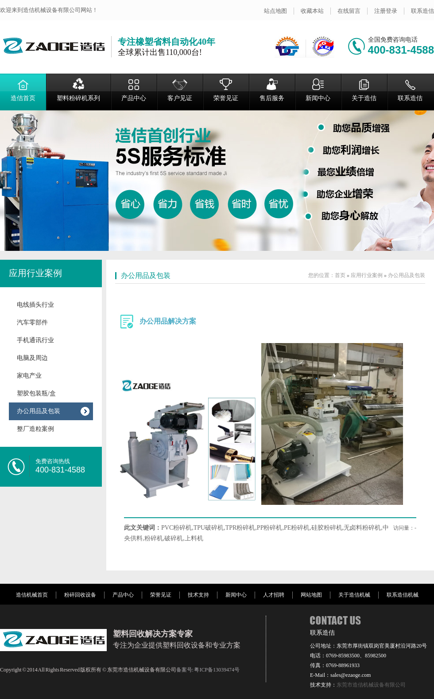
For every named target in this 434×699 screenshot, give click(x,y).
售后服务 (272, 90)
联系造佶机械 (402, 595)
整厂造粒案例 (35, 429)
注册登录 (385, 11)
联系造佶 (422, 11)
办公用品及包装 (38, 411)
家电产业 (29, 375)
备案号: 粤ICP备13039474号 (208, 670)
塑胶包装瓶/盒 (36, 393)
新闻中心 (318, 90)
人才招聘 (273, 595)
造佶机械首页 (32, 595)
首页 (340, 275)
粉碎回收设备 (80, 595)
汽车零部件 (32, 322)
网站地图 (311, 595)
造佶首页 (23, 90)
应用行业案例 (35, 273)
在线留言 (348, 11)
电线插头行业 (35, 304)
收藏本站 (312, 11)
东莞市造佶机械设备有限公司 (371, 685)
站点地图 (275, 11)
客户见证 (179, 90)
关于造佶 (364, 90)
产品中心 (133, 90)
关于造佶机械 (354, 595)
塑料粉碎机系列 (78, 90)
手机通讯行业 (35, 340)
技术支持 (198, 595)
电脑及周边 (32, 358)
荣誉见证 (225, 90)
